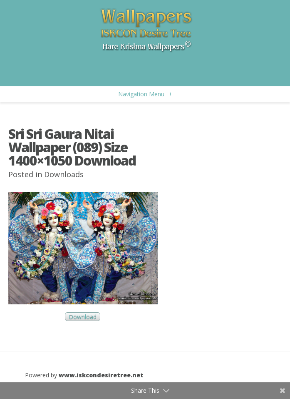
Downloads (64, 174)
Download (83, 317)
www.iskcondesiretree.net (101, 375)
